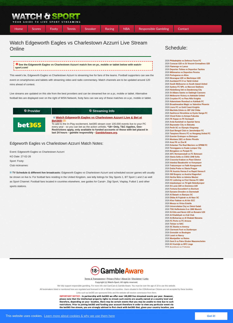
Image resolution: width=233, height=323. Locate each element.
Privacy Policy (113, 279)
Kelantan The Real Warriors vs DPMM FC (189, 145)
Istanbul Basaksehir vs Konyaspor (186, 163)
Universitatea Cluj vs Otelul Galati (185, 206)
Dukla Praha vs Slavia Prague (183, 168)
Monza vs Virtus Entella (181, 203)
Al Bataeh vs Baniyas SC (181, 195)
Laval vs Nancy (177, 235)
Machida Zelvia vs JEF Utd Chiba (185, 110)
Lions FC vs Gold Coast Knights (185, 107)
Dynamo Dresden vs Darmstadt (184, 192)
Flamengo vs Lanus (179, 66)
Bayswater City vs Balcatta (182, 125)
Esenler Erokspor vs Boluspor (184, 136)
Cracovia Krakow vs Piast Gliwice (185, 160)
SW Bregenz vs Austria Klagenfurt (185, 174)
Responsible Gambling (154, 28)
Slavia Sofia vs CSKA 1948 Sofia (185, 157)
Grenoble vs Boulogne (180, 233)
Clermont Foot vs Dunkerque (183, 230)
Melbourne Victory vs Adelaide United (187, 96)
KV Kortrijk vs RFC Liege (181, 244)
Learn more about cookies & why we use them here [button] (79, 316)
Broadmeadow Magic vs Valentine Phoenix (189, 104)
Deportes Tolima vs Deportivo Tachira (187, 69)
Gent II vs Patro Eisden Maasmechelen (187, 241)
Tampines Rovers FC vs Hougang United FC (190, 133)
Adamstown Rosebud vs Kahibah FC (187, 101)
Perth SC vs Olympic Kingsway (184, 128)
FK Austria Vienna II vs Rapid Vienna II (187, 171)
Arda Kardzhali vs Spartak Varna (185, 122)
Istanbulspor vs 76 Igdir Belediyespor (187, 183)
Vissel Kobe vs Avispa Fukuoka (184, 116)
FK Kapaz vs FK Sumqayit (182, 119)
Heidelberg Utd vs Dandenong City (186, 90)
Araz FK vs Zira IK (178, 142)
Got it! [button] (211, 316)
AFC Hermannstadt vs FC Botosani (186, 154)
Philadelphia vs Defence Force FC (185, 61)
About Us (126, 279)
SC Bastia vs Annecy (179, 227)
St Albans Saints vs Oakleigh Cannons (187, 93)
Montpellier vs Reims (179, 238)
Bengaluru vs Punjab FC (181, 151)
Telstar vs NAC (176, 224)
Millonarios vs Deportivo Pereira (185, 72)
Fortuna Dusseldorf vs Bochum (184, 189)
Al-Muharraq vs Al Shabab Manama (186, 218)
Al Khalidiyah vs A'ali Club (182, 215)
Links (145, 279)
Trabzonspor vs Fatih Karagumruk (185, 166)
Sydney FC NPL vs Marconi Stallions (187, 87)
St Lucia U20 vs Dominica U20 (184, 186)
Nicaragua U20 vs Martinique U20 (185, 78)
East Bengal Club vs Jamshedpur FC (187, 131)
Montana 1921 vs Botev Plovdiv (184, 139)
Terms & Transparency (94, 279)
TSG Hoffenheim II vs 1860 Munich (186, 209)
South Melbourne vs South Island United (188, 84)
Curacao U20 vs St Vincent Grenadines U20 (190, 64)
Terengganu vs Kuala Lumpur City (185, 148)
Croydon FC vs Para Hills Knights (185, 99)
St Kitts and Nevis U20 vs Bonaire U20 (187, 212)
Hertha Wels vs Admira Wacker (184, 177)
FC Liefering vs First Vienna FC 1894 (186, 180)
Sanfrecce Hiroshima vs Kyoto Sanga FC (188, 113)
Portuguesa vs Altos (179, 75)
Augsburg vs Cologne (180, 247)
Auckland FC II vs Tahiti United (184, 81)
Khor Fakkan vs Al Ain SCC (182, 200)
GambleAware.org (106, 132)
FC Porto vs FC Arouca (180, 221)
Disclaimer (137, 279)
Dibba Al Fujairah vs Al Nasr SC (184, 198)
